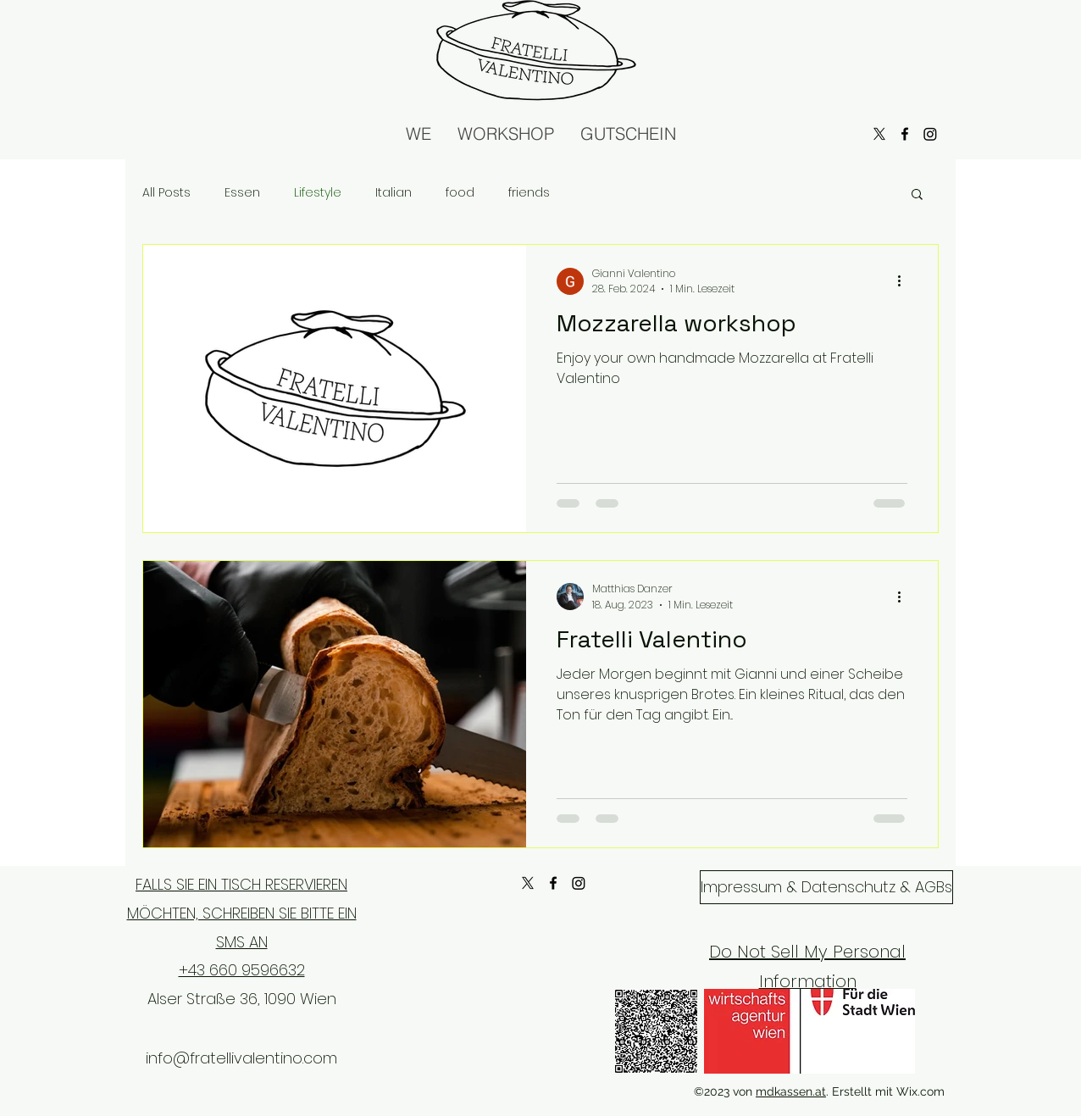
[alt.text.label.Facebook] (553, 882)
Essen (242, 193)
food (460, 193)
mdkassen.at (791, 1091)
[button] (917, 195)
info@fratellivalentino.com (241, 1058)
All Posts (166, 193)
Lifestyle (317, 193)
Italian (393, 193)
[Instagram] (578, 882)
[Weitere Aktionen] (905, 281)
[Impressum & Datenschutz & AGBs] (826, 887)
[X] (527, 882)
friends (529, 193)
